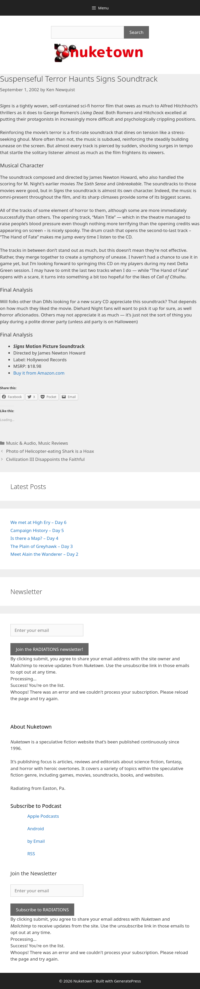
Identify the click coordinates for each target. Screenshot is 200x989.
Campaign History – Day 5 (37, 530)
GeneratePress (127, 981)
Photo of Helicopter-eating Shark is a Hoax (50, 451)
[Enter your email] (46, 630)
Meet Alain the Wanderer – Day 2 (44, 554)
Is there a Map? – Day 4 (34, 538)
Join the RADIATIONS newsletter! (49, 649)
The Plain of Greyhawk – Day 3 (41, 546)
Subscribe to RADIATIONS (42, 910)
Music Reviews (53, 443)
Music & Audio (21, 443)
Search (136, 32)
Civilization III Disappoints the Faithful (45, 459)
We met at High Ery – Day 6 (38, 522)
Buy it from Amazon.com (39, 373)
